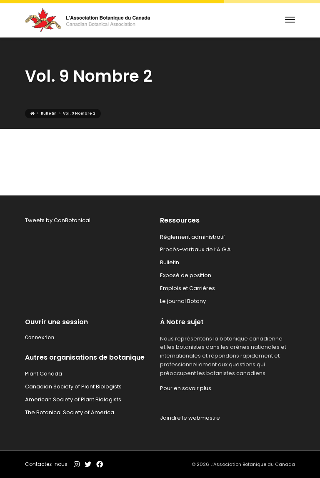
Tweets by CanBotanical (57, 220)
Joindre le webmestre (190, 418)
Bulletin (169, 262)
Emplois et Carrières (187, 288)
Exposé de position (185, 275)
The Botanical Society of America (69, 412)
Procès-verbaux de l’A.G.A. (196, 249)
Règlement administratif (192, 237)
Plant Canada (43, 374)
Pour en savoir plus (185, 388)
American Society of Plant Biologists (73, 399)
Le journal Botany (183, 301)
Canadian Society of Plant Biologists (73, 386)
